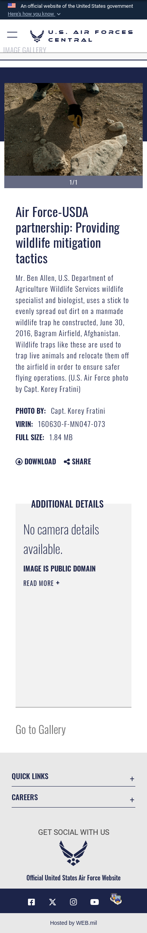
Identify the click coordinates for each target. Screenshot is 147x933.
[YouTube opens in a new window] (94, 902)
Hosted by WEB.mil (73, 923)
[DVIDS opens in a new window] (116, 899)
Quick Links (30, 775)
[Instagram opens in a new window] (73, 902)
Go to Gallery (41, 728)
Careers (25, 796)
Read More (39, 583)
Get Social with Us (73, 832)
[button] (35, 14)
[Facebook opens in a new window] (31, 902)
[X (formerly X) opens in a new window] (52, 902)
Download (36, 461)
